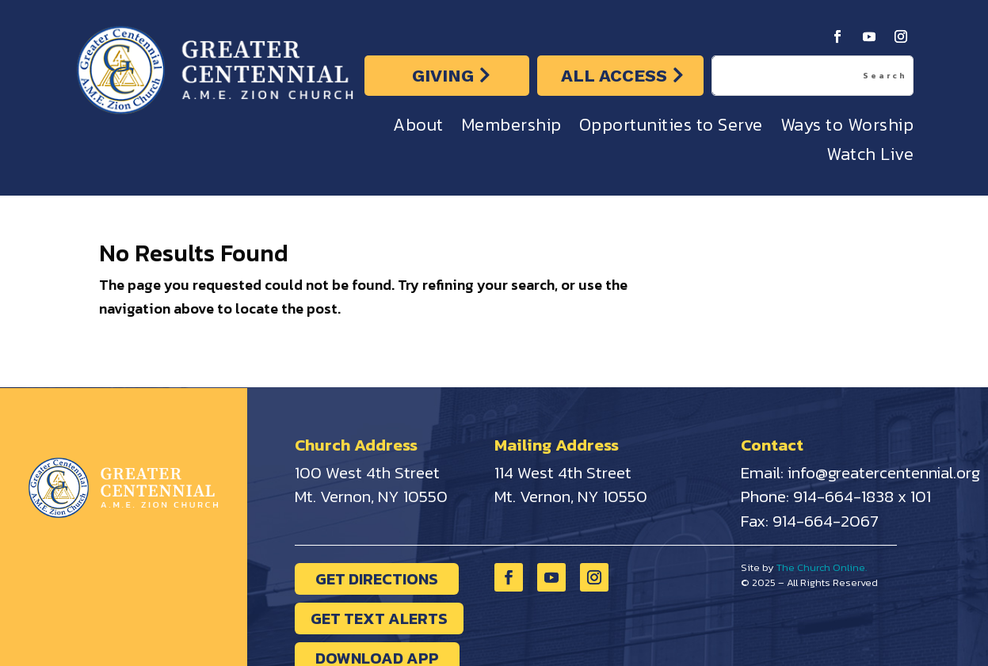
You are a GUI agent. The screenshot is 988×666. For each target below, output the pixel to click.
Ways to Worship (847, 129)
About (418, 129)
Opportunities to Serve (671, 129)
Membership (511, 129)
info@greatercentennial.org (884, 472)
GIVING (443, 76)
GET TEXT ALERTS (379, 618)
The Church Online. (821, 567)
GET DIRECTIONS (376, 579)
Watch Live (870, 158)
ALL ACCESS (614, 76)
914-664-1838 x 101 (862, 496)
